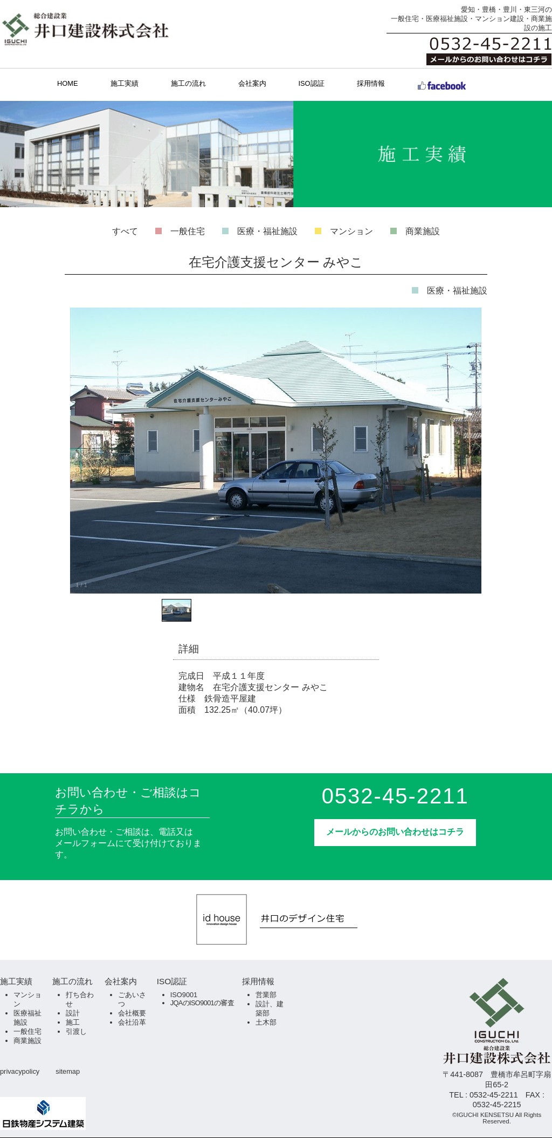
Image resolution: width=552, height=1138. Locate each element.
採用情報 (371, 83)
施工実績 (125, 83)
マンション (351, 231)
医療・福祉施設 (267, 231)
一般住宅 (187, 231)
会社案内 (252, 83)
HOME (67, 83)
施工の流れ (188, 83)
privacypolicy (19, 1071)
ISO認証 (312, 83)
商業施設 (422, 231)
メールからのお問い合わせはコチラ (395, 831)
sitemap (68, 1071)
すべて (125, 231)
